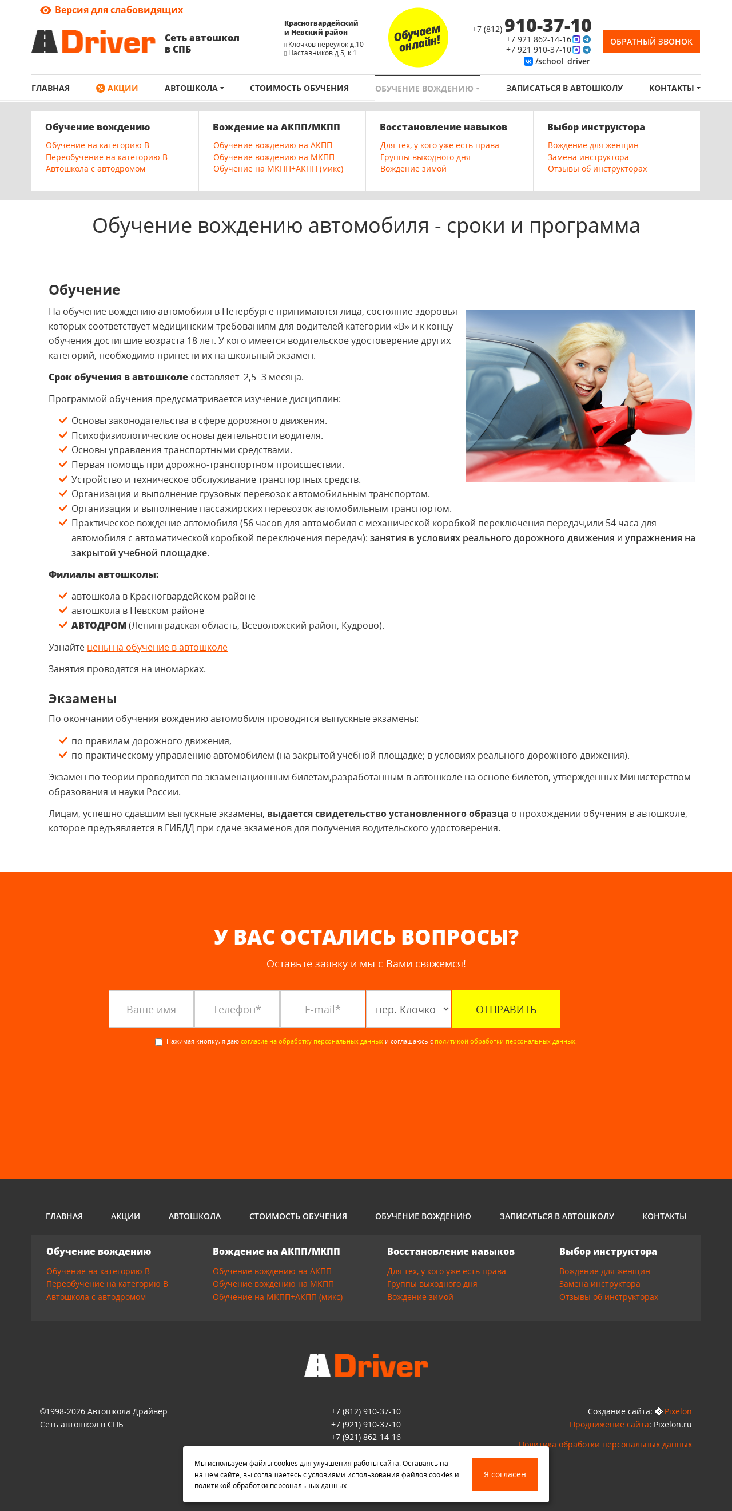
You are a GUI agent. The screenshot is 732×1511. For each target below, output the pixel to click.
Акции (121, 87)
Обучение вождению (425, 88)
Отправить (506, 1009)
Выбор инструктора (596, 127)
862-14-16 (366, 1436)
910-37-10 (366, 1424)
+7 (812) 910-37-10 (366, 1411)
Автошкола (192, 87)
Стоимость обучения (299, 87)
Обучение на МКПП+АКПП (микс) (278, 168)
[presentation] (196, 1081)
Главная (50, 87)
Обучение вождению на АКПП (272, 145)
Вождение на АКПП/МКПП (276, 127)
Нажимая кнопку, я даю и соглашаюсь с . (366, 1041)
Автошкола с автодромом (95, 168)
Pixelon (678, 1411)
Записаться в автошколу (564, 87)
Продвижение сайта (609, 1424)
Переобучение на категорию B (107, 157)
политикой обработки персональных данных (505, 1041)
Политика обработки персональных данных (605, 1444)
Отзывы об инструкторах (597, 168)
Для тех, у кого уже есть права (439, 145)
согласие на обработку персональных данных (312, 1041)
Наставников (310, 53)
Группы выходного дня (425, 157)
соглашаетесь (277, 1475)
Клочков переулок (318, 44)
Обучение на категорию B (97, 145)
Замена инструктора (588, 157)
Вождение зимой (413, 168)
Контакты (673, 87)
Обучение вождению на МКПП (274, 157)
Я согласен (505, 1474)
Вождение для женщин (593, 145)
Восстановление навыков (443, 127)
